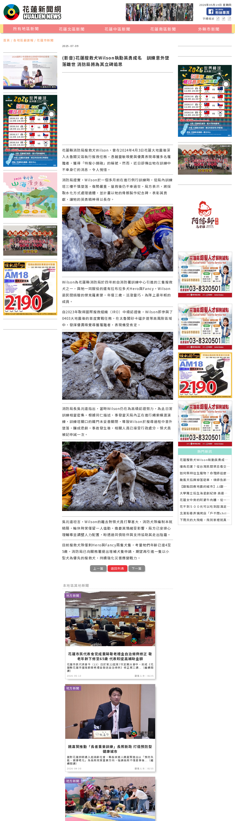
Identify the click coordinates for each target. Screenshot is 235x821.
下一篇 (137, 568)
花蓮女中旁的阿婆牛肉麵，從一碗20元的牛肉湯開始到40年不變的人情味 (205, 500)
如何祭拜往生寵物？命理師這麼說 (205, 473)
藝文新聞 (110, 801)
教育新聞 (129, 801)
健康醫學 (69, 806)
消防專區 (144, 796)
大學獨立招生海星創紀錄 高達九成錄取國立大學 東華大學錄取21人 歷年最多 (205, 493)
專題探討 (148, 801)
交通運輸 (32, 806)
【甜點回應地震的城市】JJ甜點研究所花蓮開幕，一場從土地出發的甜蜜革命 (205, 486)
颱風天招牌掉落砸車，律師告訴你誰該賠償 (205, 480)
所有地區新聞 (26, 28)
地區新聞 (32, 796)
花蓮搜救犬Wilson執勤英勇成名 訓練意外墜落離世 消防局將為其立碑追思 (205, 460)
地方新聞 (69, 796)
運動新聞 (32, 801)
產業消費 (88, 796)
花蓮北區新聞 (72, 29)
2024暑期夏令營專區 (41, 811)
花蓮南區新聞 (163, 29)
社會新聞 (51, 801)
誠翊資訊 (122, 816)
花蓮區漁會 (71, 801)
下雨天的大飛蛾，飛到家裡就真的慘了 (205, 520)
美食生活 (107, 796)
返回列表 (117, 568)
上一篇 (98, 568)
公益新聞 (125, 796)
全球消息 (51, 806)
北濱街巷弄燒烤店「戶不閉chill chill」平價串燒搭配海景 (205, 513)
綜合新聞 (88, 806)
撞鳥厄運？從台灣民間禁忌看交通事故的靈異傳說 (205, 466)
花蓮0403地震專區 (114, 806)
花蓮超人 (91, 801)
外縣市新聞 (209, 29)
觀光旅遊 (51, 796)
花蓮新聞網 (78, 816)
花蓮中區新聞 (117, 29)
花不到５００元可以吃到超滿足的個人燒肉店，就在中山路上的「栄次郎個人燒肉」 (205, 506)
